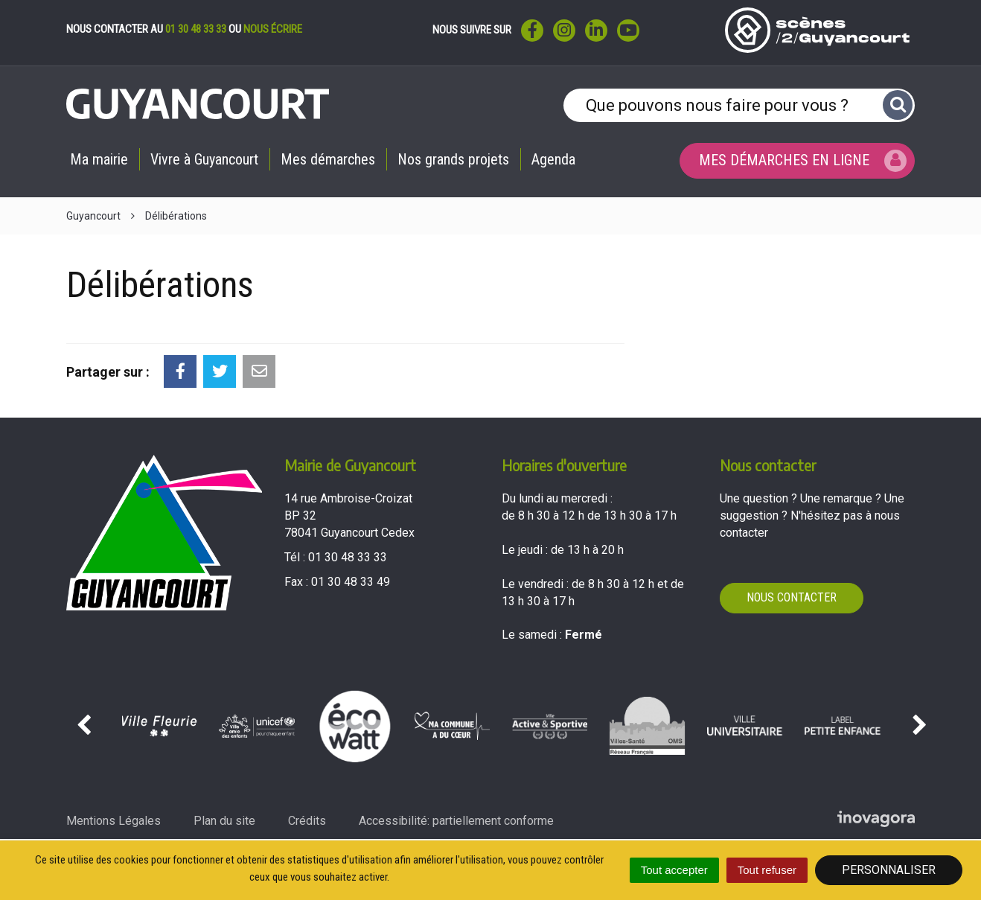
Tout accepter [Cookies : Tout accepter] (674, 870)
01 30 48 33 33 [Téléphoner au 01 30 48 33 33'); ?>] (347, 557)
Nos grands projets (453, 159)
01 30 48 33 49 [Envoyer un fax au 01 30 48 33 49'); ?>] (350, 582)
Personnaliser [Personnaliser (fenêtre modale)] (889, 870)
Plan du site (224, 821)
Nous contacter (792, 597)
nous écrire (272, 29)
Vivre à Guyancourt (204, 159)
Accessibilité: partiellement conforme (456, 821)
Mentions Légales (113, 821)
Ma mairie (99, 159)
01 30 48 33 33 (195, 29)
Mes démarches (328, 159)
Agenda (553, 159)
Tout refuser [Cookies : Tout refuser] (767, 870)
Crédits (307, 821)
